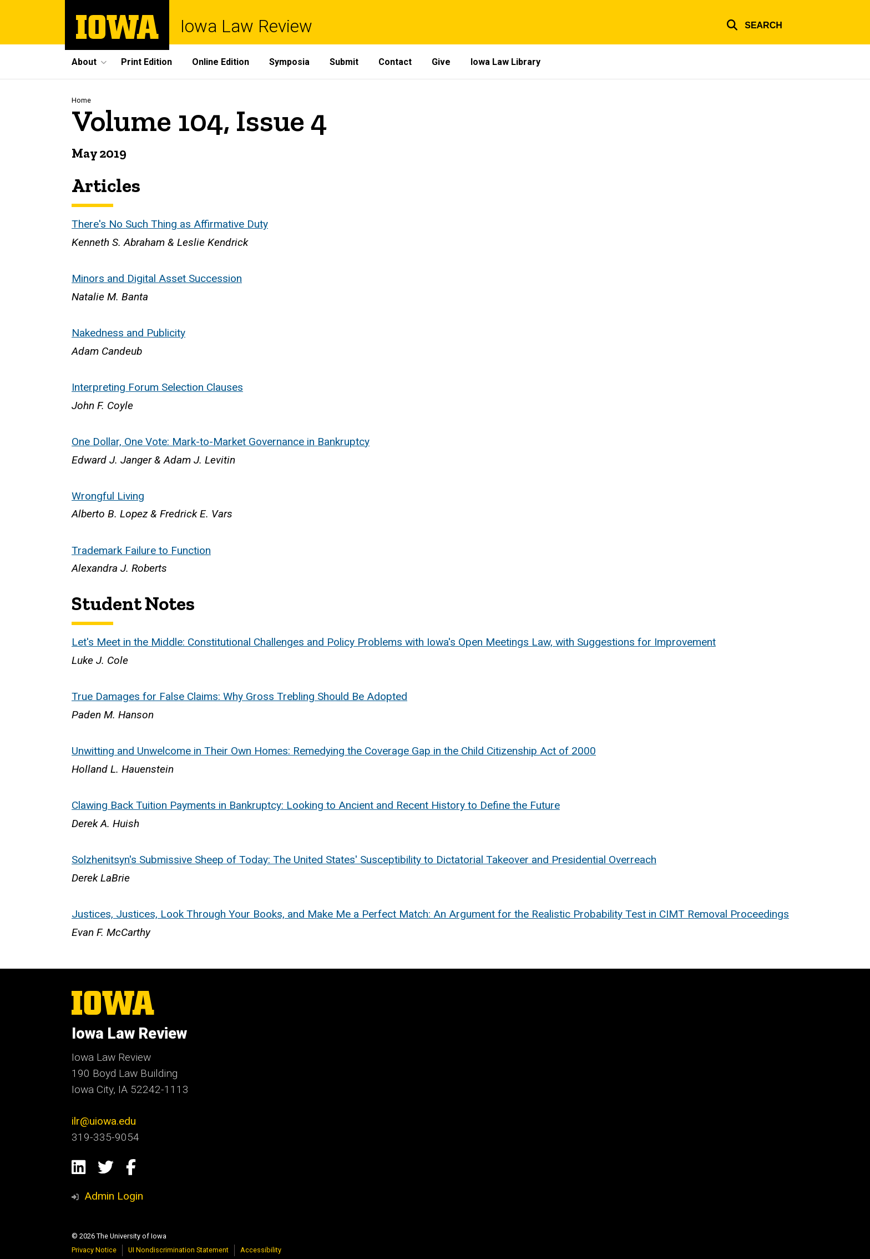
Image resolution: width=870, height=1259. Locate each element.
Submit (344, 62)
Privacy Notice (94, 1250)
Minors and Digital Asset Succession (157, 279)
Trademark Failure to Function (141, 550)
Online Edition (220, 62)
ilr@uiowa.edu (104, 1121)
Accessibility (260, 1250)
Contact (395, 62)
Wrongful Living (108, 496)
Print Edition (146, 62)
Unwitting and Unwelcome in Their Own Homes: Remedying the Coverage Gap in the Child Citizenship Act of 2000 (334, 751)
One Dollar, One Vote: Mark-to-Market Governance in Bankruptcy (221, 441)
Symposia (289, 62)
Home (81, 100)
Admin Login (113, 1196)
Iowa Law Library (505, 62)
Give (441, 62)
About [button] (84, 62)
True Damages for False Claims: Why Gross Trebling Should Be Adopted (239, 697)
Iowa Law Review (246, 26)
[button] (754, 23)
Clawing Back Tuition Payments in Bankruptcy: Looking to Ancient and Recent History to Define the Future (316, 805)
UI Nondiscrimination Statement (178, 1250)
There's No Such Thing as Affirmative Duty (170, 224)
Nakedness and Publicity (128, 332)
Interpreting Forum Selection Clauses (157, 387)
